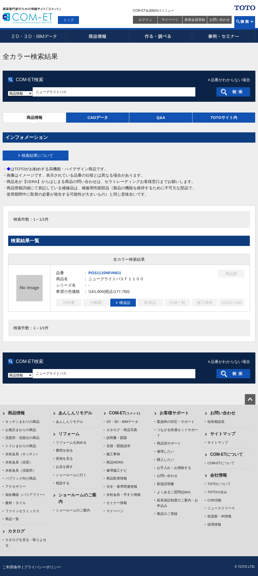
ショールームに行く (71, 475)
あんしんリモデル (75, 413)
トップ (68, 20)
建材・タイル (15, 503)
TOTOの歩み (217, 492)
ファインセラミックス (22, 511)
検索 (244, 22)
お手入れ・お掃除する (174, 468)
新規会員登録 (195, 20)
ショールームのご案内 (73, 510)
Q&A (160, 117)
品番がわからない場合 (230, 80)
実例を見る (64, 459)
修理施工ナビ (116, 470)
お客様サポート (174, 413)
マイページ (169, 20)
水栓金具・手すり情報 (123, 495)
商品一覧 (12, 519)
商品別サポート (169, 443)
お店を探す (64, 467)
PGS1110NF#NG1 (104, 272)
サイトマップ (222, 434)
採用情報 (214, 524)
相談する (63, 483)
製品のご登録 (167, 514)
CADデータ (97, 117)
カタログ (16, 531)
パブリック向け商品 (20, 478)
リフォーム (69, 434)
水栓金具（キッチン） (22, 454)
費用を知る (64, 450)
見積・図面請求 (118, 446)
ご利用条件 (12, 567)
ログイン (145, 20)
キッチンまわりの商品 (22, 422)
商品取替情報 (116, 478)
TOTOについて (219, 484)
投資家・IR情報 (219, 516)
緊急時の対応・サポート (176, 422)
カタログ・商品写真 (121, 430)
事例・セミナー (223, 36)
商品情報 (97, 36)
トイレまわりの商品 (20, 446)
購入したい (165, 460)
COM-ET (124, 413)
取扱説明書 (165, 484)
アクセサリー (15, 486)
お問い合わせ (219, 20)
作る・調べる (160, 36)
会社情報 (218, 475)
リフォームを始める (71, 442)
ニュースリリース (221, 508)
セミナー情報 (116, 503)
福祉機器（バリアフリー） (25, 495)
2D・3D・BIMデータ (34, 36)
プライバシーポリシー (42, 567)
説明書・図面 (116, 438)
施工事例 (113, 454)
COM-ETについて (226, 454)
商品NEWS (114, 462)
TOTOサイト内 (223, 117)
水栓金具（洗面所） (20, 470)
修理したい (165, 451)
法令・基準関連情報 (121, 486)
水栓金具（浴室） (19, 462)
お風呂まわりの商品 (20, 430)
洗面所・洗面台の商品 (22, 438)
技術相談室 (216, 422)
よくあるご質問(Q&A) (173, 492)
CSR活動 (214, 500)
